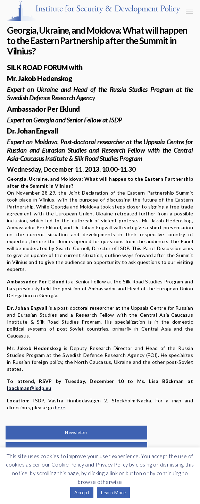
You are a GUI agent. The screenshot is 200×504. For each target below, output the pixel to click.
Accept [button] (81, 492)
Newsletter (76, 432)
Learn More (113, 492)
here (60, 407)
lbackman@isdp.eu (29, 388)
